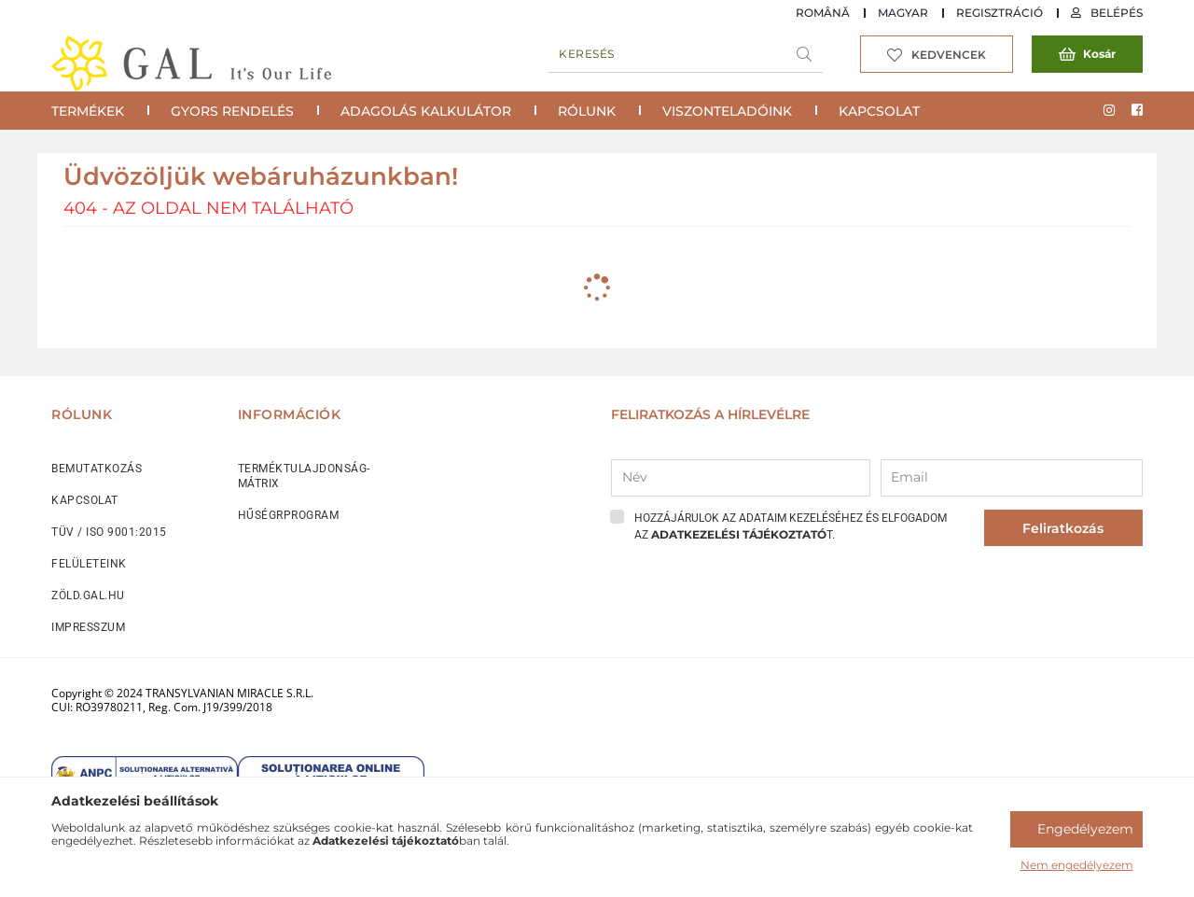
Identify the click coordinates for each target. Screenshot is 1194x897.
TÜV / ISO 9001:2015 (109, 532)
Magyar (903, 13)
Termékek (87, 111)
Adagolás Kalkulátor (425, 111)
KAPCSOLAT (84, 500)
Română (823, 13)
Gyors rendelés (232, 111)
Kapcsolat (879, 111)
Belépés (1116, 13)
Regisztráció (999, 13)
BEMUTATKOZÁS (96, 468)
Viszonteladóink (727, 111)
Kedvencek (948, 55)
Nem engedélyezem (1076, 865)
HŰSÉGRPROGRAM (289, 515)
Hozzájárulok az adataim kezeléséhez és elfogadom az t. (790, 526)
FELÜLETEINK (89, 563)
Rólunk (587, 111)
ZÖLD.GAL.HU (88, 595)
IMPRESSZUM (88, 627)
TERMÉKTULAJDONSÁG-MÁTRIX (304, 476)
